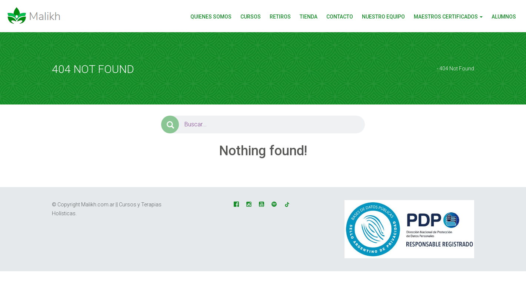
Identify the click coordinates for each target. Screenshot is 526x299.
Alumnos (504, 17)
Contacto (339, 17)
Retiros (280, 17)
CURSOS (250, 17)
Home (428, 69)
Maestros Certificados (448, 17)
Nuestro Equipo (383, 17)
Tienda (308, 17)
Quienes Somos (211, 17)
